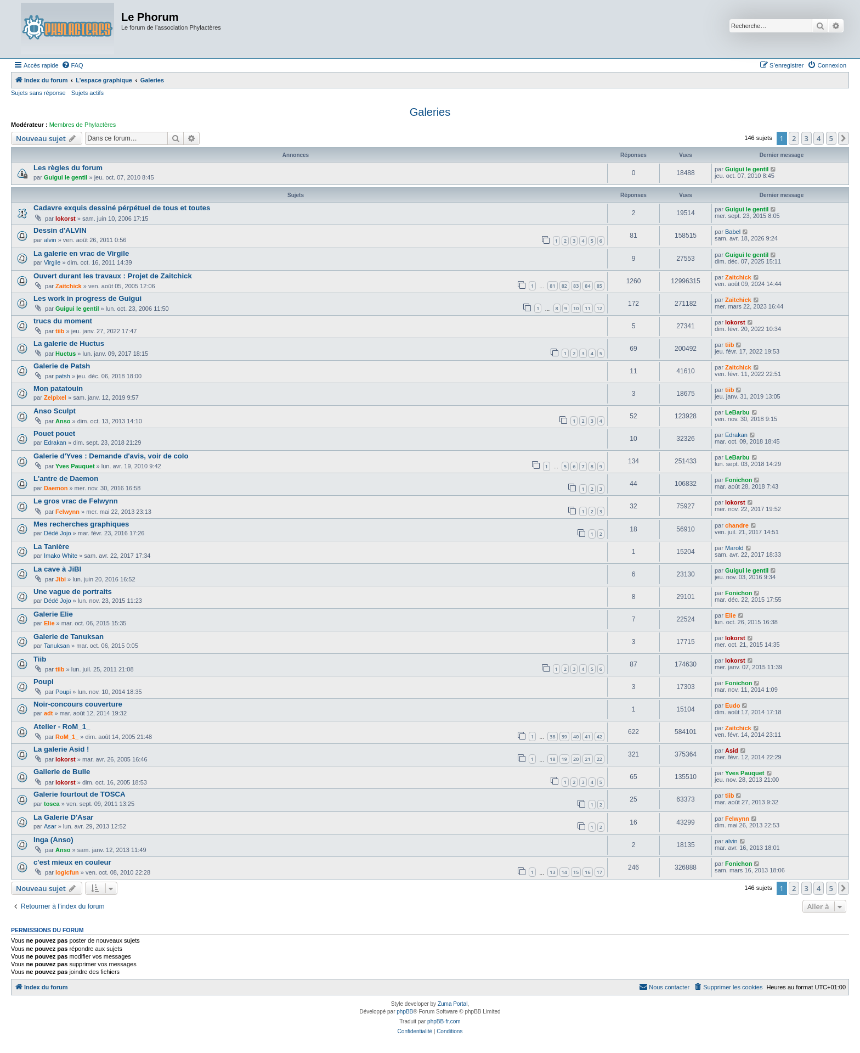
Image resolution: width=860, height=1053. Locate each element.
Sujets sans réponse (38, 92)
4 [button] (819, 138)
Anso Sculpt (54, 411)
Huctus (65, 353)
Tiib (39, 659)
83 (576, 285)
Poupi (43, 681)
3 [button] (806, 138)
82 (564, 285)
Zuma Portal (452, 1004)
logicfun (67, 872)
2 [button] (794, 138)
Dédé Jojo (57, 533)
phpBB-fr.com (444, 1021)
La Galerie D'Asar (63, 817)
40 (576, 736)
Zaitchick (68, 286)
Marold (734, 548)
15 (576, 872)
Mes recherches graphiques (81, 524)
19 (564, 759)
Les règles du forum (68, 168)
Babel (732, 231)
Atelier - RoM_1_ (61, 726)
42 (599, 736)
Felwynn (67, 511)
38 (552, 736)
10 (576, 308)
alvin (50, 240)
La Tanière (51, 546)
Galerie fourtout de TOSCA (79, 794)
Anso (63, 421)
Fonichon (738, 480)
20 (576, 759)
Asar (50, 826)
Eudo (732, 705)
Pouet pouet (54, 433)
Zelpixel (55, 397)
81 (552, 285)
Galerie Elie (53, 614)
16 (587, 872)
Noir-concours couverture (77, 704)
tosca (52, 803)
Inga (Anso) (53, 840)
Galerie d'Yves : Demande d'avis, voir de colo (111, 456)
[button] (843, 138)
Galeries (430, 112)
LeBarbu (737, 412)
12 (599, 308)
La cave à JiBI (57, 569)
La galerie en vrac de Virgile (81, 253)
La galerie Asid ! (61, 749)
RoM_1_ (66, 736)
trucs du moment (62, 321)
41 (587, 736)
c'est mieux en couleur (72, 862)
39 (564, 736)
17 (599, 872)
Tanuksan (57, 645)
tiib (60, 331)
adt (48, 713)
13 (552, 872)
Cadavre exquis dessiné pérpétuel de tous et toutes (121, 208)
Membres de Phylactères (82, 124)
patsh (62, 376)
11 (587, 308)
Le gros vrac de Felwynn (75, 501)
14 (564, 872)
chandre (737, 525)
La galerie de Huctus (68, 343)
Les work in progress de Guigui (87, 298)
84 (587, 285)
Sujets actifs (87, 92)
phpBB (405, 1012)
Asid (731, 750)
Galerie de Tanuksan (68, 636)
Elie (49, 623)
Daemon (55, 488)
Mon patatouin (58, 388)
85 (599, 285)
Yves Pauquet (75, 466)
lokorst (65, 218)
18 (552, 759)
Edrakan (55, 442)
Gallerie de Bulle (61, 772)
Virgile (52, 262)
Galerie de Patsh (61, 366)
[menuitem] (72, 65)
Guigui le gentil (65, 177)
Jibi (60, 579)
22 (599, 759)
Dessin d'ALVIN (60, 230)
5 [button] (831, 138)
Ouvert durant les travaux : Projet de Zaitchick (112, 276)
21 (587, 759)
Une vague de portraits (72, 591)
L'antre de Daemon (65, 478)
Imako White (60, 555)
